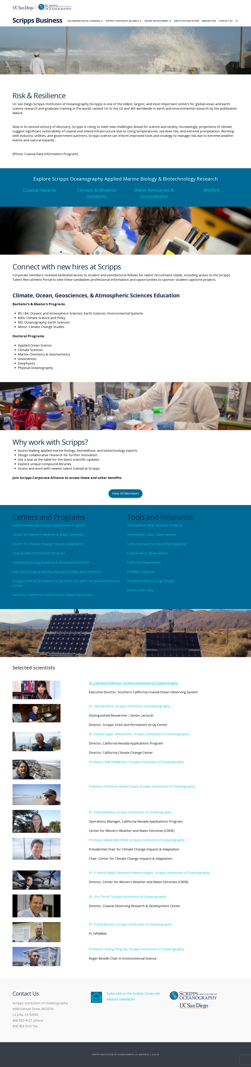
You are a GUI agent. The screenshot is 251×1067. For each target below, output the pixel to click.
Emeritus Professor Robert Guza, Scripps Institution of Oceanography (142, 786)
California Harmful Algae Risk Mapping (156, 544)
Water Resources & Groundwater (154, 193)
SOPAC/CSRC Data (140, 590)
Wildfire (211, 190)
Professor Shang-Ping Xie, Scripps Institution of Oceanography (136, 949)
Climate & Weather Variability (97, 193)
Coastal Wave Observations (147, 553)
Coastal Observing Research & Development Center (51, 562)
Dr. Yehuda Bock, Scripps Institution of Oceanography (129, 706)
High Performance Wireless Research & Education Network (56, 572)
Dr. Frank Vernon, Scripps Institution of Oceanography (130, 924)
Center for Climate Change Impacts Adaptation (47, 544)
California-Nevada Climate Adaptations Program (48, 525)
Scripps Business (37, 20)
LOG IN (155, 1054)
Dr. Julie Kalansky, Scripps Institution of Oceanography (130, 812)
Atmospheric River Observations (151, 534)
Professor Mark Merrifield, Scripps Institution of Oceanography (137, 840)
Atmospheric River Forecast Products (155, 525)
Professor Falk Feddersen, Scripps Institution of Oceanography (136, 762)
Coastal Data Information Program (38, 553)
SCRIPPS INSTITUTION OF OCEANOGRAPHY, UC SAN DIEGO (121, 1054)
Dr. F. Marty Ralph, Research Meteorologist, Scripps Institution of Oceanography (149, 872)
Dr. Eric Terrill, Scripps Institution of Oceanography (127, 896)
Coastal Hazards (39, 190)
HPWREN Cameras (140, 572)
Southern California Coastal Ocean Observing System (52, 595)
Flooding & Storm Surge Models (151, 581)
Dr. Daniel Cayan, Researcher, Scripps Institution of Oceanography (139, 734)
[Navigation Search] (236, 20)
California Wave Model (144, 562)
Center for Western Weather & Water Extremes (48, 534)
